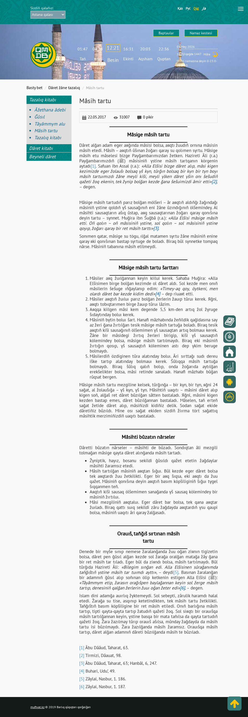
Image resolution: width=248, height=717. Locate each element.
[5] (175, 572)
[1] (93, 166)
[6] (81, 686)
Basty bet (34, 87)
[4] (81, 671)
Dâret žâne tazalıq (64, 87)
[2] (81, 655)
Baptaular (166, 33)
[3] (81, 663)
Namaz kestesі (201, 33)
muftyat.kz (37, 707)
